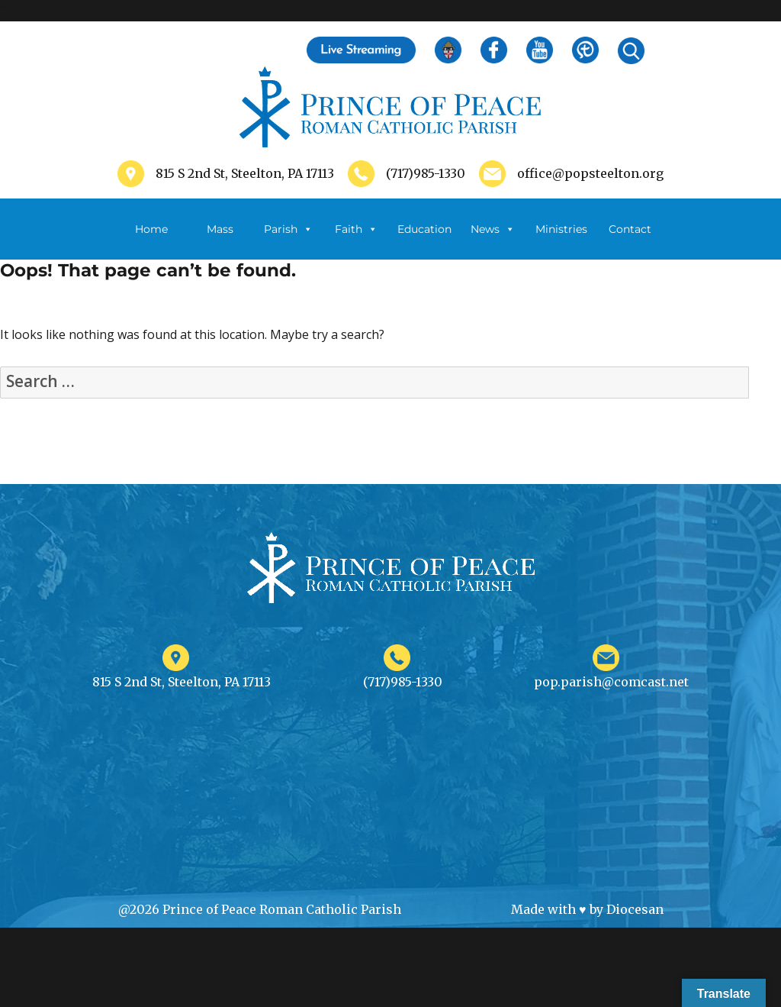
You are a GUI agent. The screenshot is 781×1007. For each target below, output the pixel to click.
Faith (356, 229)
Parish (288, 229)
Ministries (561, 241)
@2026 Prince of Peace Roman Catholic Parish (259, 909)
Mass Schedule (219, 241)
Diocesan (635, 909)
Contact (630, 229)
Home (151, 229)
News (493, 229)
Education (424, 229)
